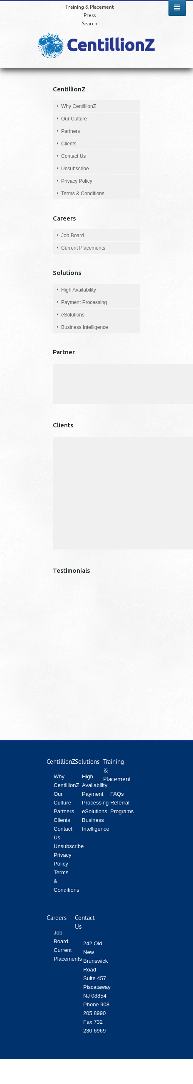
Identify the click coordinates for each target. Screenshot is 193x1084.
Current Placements (83, 248)
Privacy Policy (76, 181)
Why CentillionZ (78, 106)
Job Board (72, 235)
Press (90, 15)
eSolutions (72, 315)
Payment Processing (84, 302)
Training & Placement (89, 7)
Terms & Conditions (82, 193)
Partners (70, 131)
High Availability (78, 290)
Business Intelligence (84, 327)
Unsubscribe (75, 169)
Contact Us (73, 156)
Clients (69, 144)
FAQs (117, 794)
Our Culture (74, 119)
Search (89, 23)
